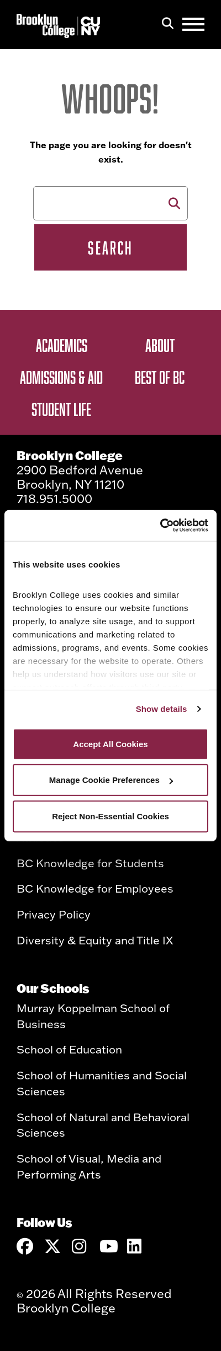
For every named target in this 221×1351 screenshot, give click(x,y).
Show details (161, 709)
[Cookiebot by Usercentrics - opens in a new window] (160, 525)
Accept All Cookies (110, 743)
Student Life (61, 409)
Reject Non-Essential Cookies (110, 815)
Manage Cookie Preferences (111, 780)
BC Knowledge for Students (90, 863)
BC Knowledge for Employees (95, 888)
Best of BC (160, 377)
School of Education (69, 1049)
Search (110, 247)
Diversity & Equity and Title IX (95, 940)
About (160, 345)
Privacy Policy (54, 914)
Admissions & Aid (61, 377)
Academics (61, 345)
